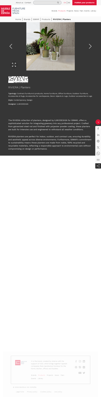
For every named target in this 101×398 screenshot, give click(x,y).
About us (19, 3)
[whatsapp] (98, 153)
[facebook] (98, 128)
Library (93, 11)
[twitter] (98, 147)
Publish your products (84, 3)
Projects (70, 11)
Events (87, 11)
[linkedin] (98, 134)
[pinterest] (98, 141)
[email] (98, 160)
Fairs (81, 11)
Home (18, 19)
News (76, 11)
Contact (28, 3)
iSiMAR (36, 19)
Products (62, 11)
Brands (54, 11)
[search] (47, 2)
